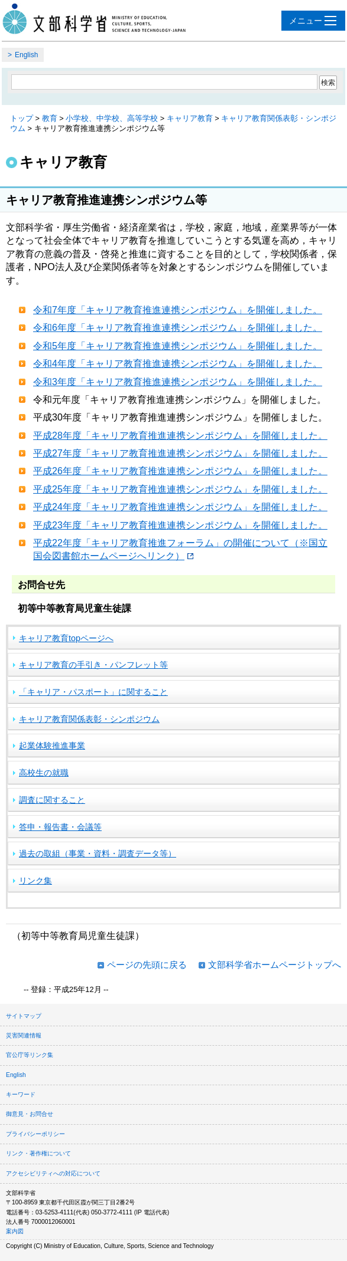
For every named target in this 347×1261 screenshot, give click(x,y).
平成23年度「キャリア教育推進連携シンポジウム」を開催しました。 (180, 525)
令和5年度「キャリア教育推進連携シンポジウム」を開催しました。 (177, 346)
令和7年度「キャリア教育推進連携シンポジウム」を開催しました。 (177, 310)
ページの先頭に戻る (147, 965)
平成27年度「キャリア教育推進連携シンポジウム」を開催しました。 (180, 453)
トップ (21, 118)
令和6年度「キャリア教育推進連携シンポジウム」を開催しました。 (177, 328)
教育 (49, 118)
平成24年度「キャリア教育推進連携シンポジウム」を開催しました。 (180, 507)
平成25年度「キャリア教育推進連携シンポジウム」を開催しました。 (180, 489)
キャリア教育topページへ (66, 638)
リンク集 (35, 880)
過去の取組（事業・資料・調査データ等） (97, 853)
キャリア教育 (190, 118)
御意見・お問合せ (29, 1114)
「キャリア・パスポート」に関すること (93, 692)
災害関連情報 (23, 1035)
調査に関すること (52, 799)
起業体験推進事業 (52, 745)
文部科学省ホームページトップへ (274, 965)
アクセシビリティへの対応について (53, 1173)
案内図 (15, 1231)
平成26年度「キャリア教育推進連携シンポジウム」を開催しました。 (180, 471)
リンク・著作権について (38, 1153)
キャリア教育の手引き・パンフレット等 (93, 664)
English (26, 55)
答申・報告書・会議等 (60, 827)
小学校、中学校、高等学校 (112, 118)
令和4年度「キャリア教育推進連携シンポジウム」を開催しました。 (177, 364)
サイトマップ (23, 1016)
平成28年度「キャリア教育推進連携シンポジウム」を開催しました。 (180, 436)
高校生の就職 (44, 772)
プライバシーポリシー (35, 1134)
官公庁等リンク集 (29, 1055)
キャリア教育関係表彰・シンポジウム (89, 719)
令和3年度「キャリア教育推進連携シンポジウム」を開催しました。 (177, 382)
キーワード (20, 1094)
